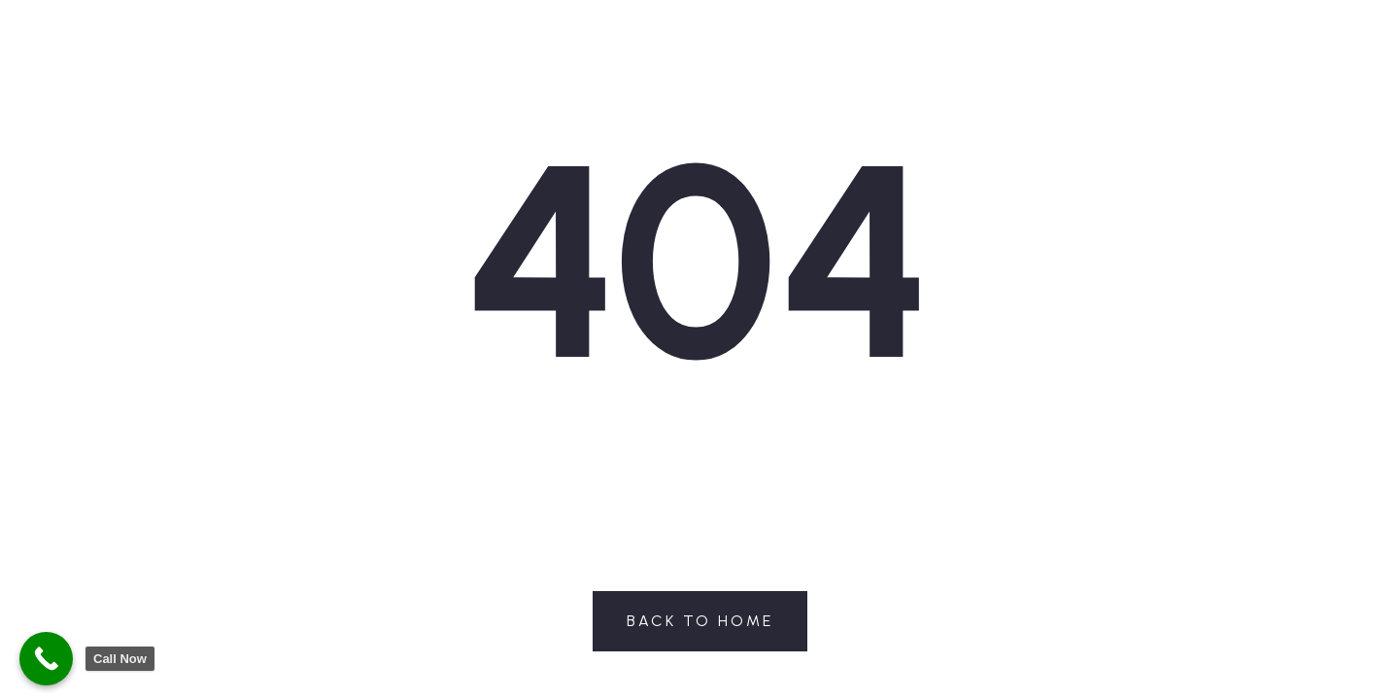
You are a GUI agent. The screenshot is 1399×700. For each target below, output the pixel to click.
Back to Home (700, 621)
